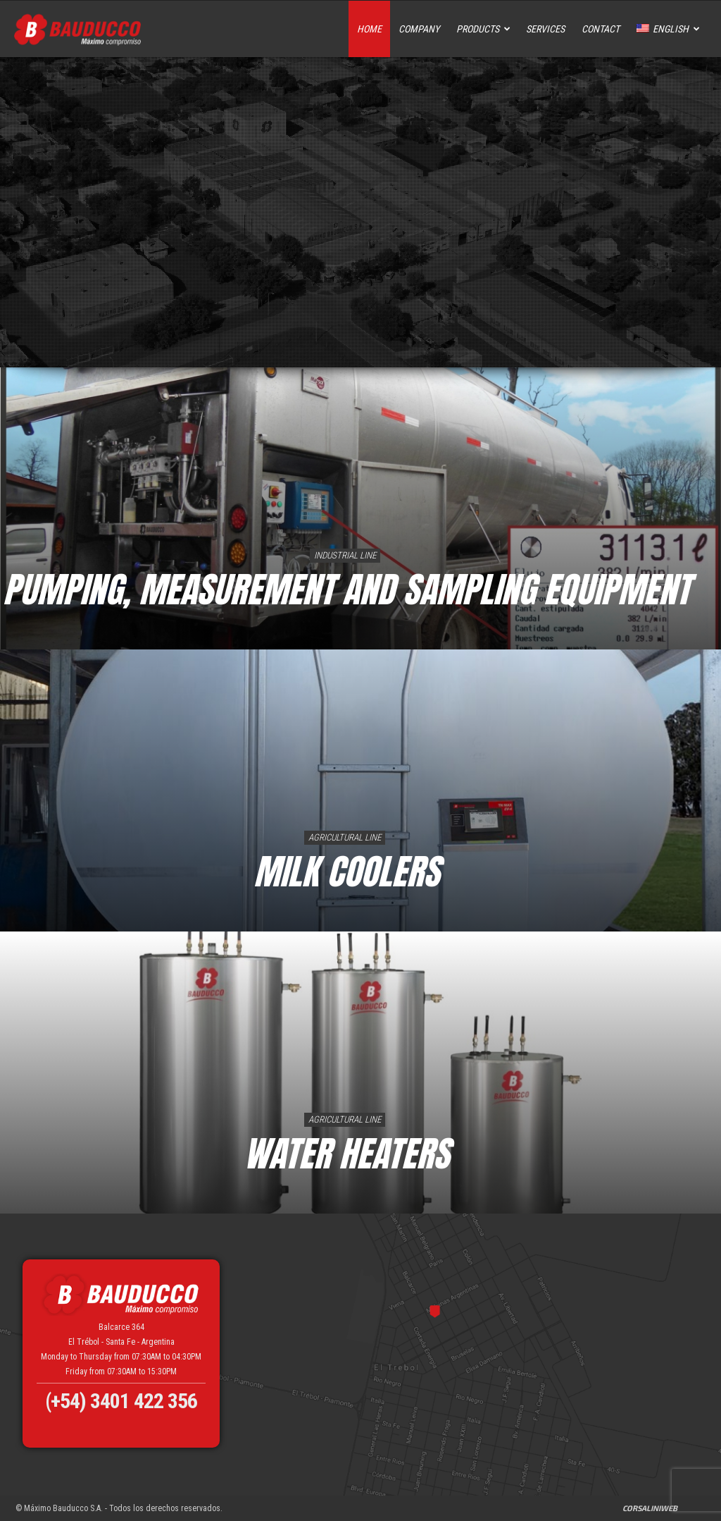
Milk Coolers (346, 871)
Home (369, 29)
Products (483, 29)
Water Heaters (346, 1153)
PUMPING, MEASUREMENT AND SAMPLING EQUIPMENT (346, 589)
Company (419, 29)
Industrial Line (345, 555)
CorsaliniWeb (649, 1508)
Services (545, 29)
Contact (601, 29)
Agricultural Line (344, 837)
